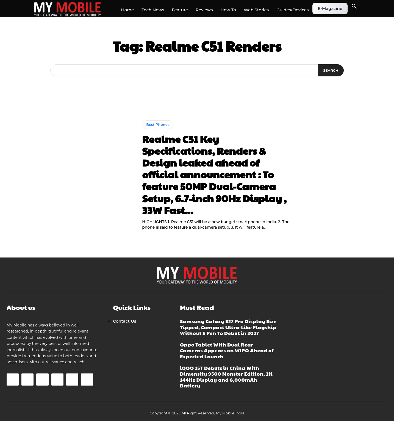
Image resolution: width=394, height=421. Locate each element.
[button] (354, 6)
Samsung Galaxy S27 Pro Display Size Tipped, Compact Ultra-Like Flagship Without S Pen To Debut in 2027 (228, 327)
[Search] (330, 70)
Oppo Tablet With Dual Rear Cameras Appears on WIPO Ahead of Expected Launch (227, 350)
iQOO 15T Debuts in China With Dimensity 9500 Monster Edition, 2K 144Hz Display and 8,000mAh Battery (226, 376)
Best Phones (157, 124)
